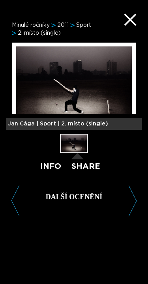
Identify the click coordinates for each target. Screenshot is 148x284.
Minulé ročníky (31, 25)
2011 (63, 25)
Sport (83, 25)
